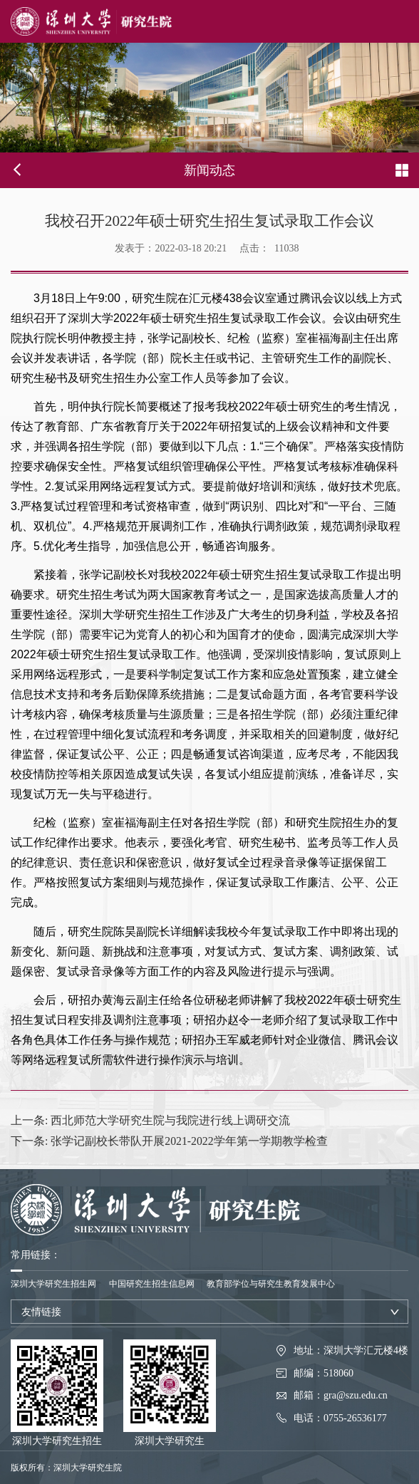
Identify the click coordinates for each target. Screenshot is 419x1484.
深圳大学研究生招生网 (53, 1284)
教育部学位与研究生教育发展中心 (271, 1284)
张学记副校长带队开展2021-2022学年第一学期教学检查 (169, 1141)
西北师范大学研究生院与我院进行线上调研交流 (150, 1120)
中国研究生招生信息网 (152, 1284)
